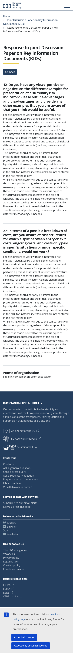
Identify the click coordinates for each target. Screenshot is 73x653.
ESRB (6, 592)
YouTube (12, 534)
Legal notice (10, 561)
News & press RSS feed (16, 506)
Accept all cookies (24, 637)
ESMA (6, 589)
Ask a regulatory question (18, 475)
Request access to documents (20, 479)
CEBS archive (11, 596)
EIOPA (6, 585)
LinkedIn (12, 526)
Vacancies (9, 554)
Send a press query (14, 472)
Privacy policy (11, 557)
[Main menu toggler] (66, 6)
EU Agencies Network (20, 438)
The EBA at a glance (15, 550)
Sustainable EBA (20, 447)
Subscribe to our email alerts (20, 503)
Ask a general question (16, 468)
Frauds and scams (13, 569)
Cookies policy (11, 565)
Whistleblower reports (16, 487)
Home (6, 16)
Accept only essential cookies (30, 645)
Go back (10, 72)
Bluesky (11, 523)
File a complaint (12, 483)
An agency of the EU (19, 431)
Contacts (8, 464)
